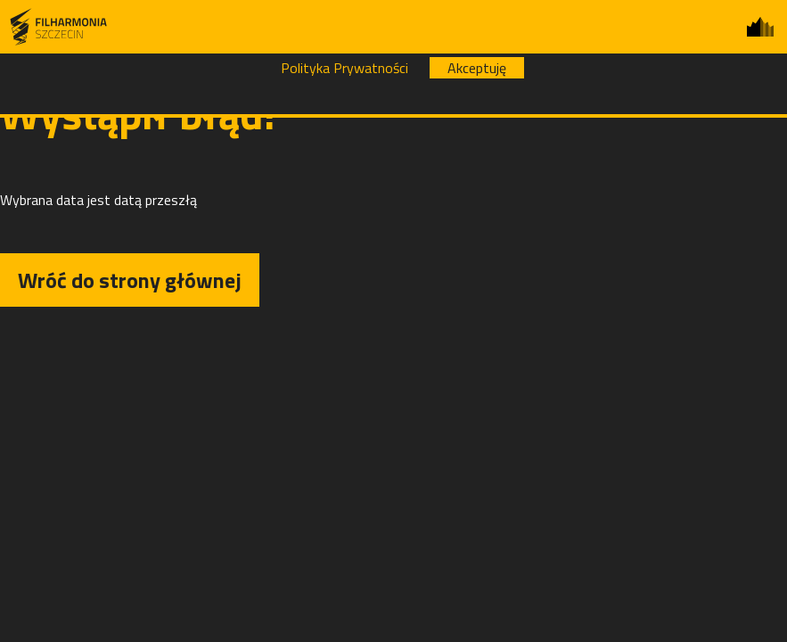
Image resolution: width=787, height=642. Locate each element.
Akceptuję (476, 67)
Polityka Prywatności (344, 67)
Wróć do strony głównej (130, 280)
